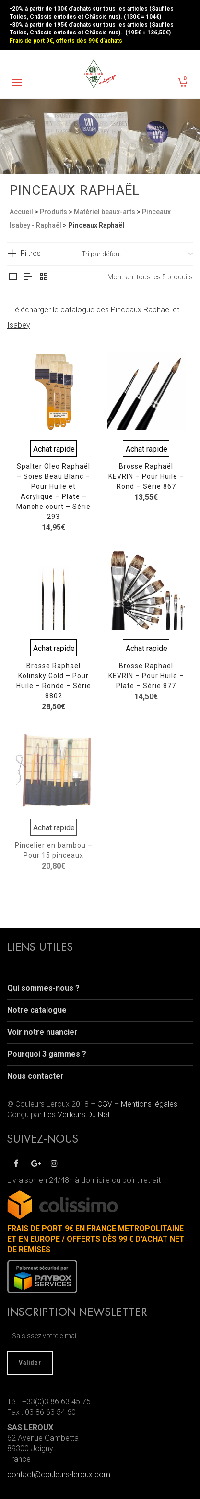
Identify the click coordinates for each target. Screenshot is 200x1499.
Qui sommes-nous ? (43, 987)
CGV (104, 1104)
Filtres (31, 253)
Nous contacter (35, 1075)
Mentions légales (149, 1104)
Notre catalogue (37, 1009)
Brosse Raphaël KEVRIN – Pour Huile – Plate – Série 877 (146, 676)
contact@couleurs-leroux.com (58, 1474)
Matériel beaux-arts (104, 212)
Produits (53, 212)
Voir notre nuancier (42, 1031)
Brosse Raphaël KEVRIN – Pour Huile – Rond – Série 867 (146, 476)
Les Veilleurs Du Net (77, 1114)
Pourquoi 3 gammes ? (46, 1053)
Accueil (21, 212)
